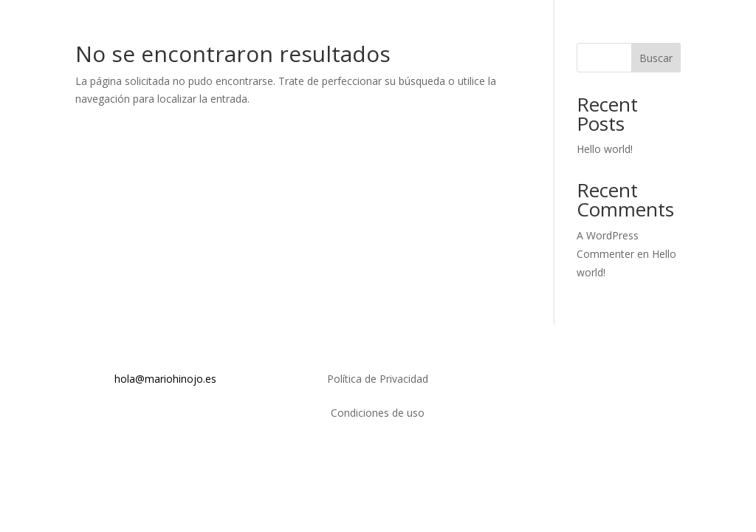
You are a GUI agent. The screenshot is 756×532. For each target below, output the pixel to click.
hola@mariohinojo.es (165, 379)
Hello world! (605, 149)
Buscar (656, 58)
